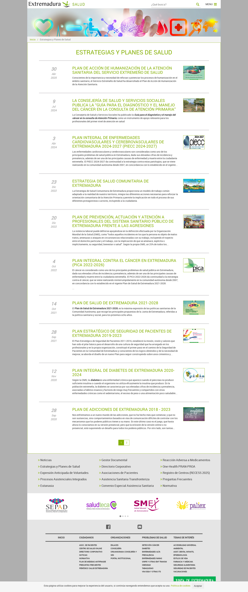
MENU (211, 4)
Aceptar (198, 585)
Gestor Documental (113, 460)
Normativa (168, 486)
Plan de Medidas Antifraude (92, 561)
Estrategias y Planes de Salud (59, 466)
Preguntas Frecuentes (176, 479)
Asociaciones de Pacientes (118, 473)
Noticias (45, 460)
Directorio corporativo (90, 551)
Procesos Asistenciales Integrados (62, 479)
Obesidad (146, 565)
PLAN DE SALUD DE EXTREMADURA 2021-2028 (115, 302)
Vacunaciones (180, 571)
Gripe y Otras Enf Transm (154, 561)
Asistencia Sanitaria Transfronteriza (124, 479)
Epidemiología (180, 555)
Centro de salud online (90, 548)
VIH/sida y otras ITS (151, 571)
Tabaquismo (147, 568)
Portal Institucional (121, 558)
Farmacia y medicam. (183, 561)
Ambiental (178, 548)
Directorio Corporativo (115, 466)
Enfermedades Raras (152, 558)
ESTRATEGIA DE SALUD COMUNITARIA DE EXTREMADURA (110, 183)
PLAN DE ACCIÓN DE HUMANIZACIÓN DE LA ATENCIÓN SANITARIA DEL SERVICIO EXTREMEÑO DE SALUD (122, 70)
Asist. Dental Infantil (183, 551)
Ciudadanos (86, 537)
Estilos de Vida (180, 558)
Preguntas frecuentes (90, 565)
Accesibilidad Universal (184, 545)
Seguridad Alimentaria (184, 565)
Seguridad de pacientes (184, 568)
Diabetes (146, 548)
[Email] (139, 526)
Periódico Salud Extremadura (93, 568)
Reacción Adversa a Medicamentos (185, 460)
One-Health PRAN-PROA (177, 466)
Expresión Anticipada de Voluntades (63, 473)
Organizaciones (120, 537)
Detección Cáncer (150, 545)
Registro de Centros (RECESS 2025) (185, 473)
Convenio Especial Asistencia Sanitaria (126, 486)
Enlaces (114, 545)
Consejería (116, 548)
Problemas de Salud (154, 537)
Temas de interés (183, 537)
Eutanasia (46, 486)
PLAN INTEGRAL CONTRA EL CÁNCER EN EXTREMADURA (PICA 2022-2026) (124, 262)
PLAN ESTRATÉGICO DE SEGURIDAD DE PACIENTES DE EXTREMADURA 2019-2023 (122, 333)
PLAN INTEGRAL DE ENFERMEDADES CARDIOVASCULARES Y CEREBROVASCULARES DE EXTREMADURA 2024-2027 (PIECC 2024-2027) (118, 142)
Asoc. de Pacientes (88, 545)
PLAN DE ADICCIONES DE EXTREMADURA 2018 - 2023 (121, 409)
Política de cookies (180, 585)
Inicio (33, 39)
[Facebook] (108, 526)
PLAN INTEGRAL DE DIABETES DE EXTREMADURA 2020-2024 (123, 372)
